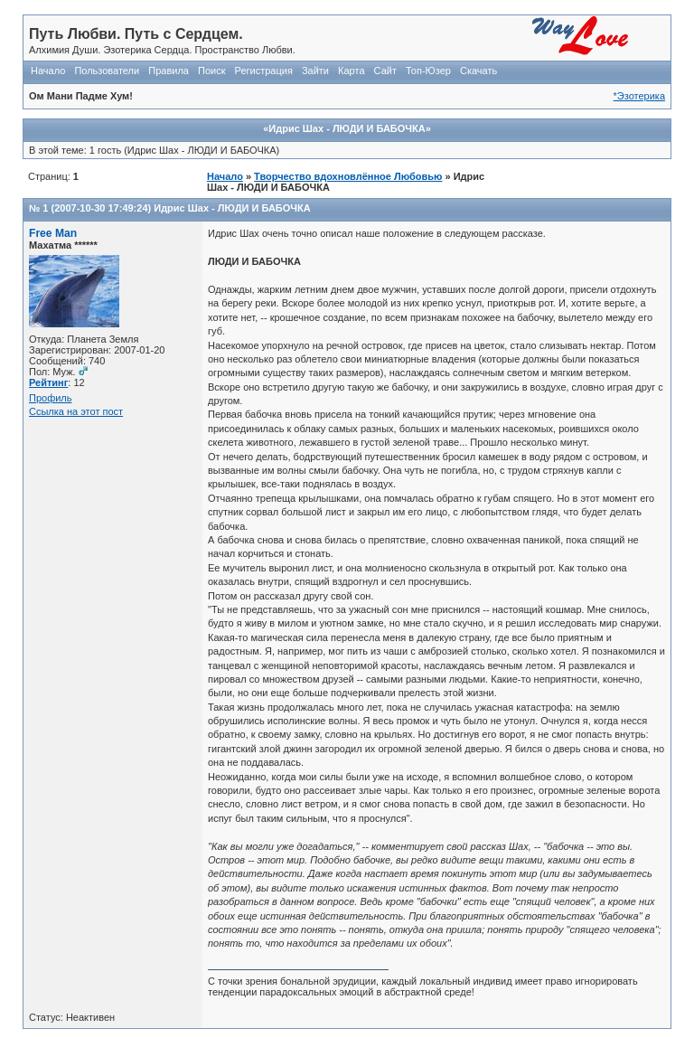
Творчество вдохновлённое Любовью (348, 176)
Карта (351, 70)
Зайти (315, 70)
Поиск (211, 70)
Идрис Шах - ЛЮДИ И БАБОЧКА (232, 208)
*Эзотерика (639, 95)
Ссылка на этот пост (76, 411)
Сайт (385, 70)
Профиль (50, 397)
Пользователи (106, 70)
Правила (168, 70)
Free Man (53, 233)
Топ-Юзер (428, 70)
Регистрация (264, 70)
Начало (48, 70)
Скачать (478, 70)
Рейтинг (48, 382)
